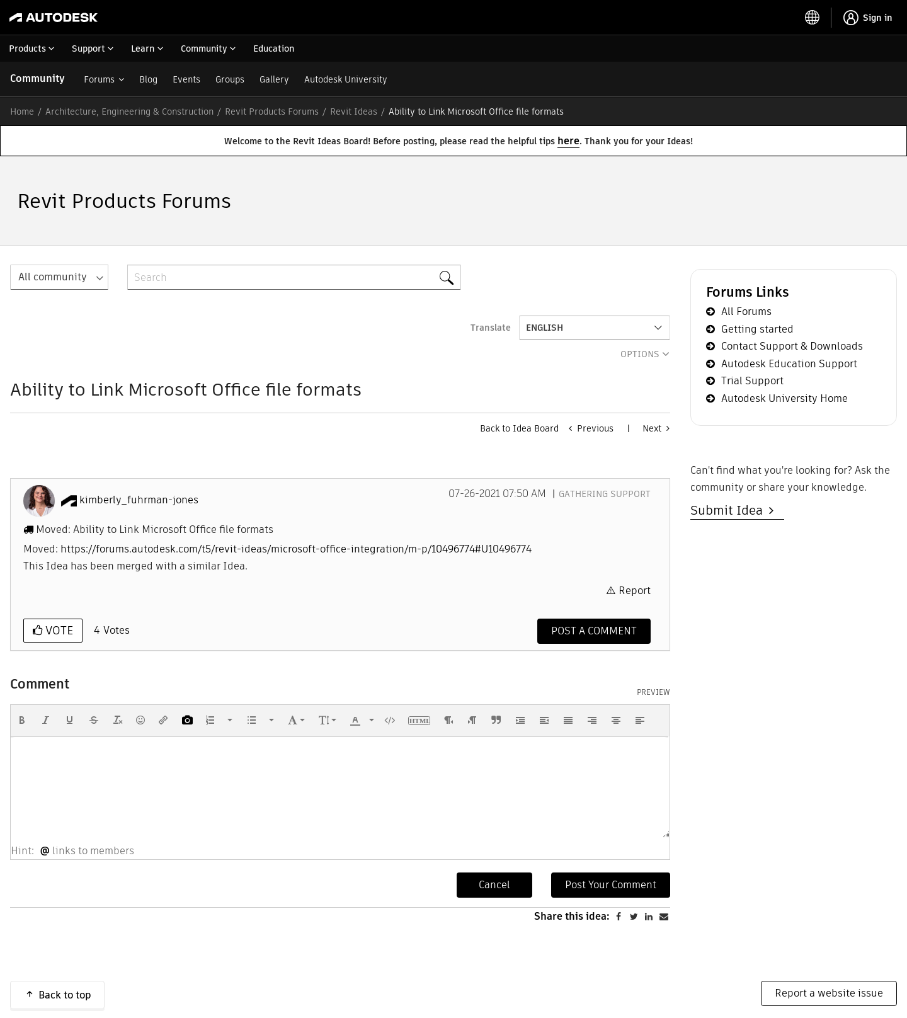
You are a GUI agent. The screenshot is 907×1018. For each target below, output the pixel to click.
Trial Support (752, 381)
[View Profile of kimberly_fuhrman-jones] (138, 500)
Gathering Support (605, 494)
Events (186, 79)
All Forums (746, 311)
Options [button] (639, 354)
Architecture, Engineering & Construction (129, 111)
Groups (229, 79)
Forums (99, 79)
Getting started (757, 329)
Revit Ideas (353, 111)
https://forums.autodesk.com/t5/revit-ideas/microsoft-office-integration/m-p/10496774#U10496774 (296, 549)
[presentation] (22, 720)
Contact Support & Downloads (792, 346)
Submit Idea (729, 510)
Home (22, 111)
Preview (653, 692)
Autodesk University (345, 79)
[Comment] (594, 631)
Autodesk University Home (784, 398)
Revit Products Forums (272, 111)
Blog (148, 79)
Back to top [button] (64, 995)
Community (37, 78)
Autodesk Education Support (789, 364)
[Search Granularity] (59, 277)
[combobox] (294, 277)
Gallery (274, 79)
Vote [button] (57, 630)
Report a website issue (829, 993)
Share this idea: (572, 916)
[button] (22, 720)
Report (635, 590)
